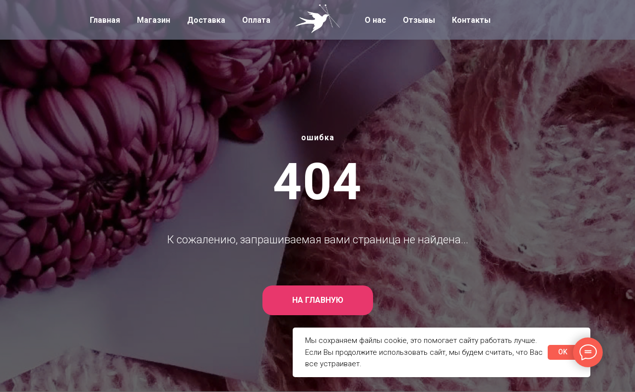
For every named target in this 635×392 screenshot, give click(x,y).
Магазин (153, 20)
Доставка (206, 20)
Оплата (256, 20)
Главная (105, 20)
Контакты (471, 20)
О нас (375, 20)
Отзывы (419, 20)
